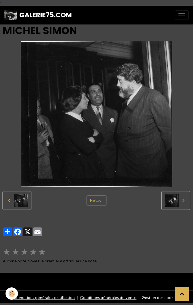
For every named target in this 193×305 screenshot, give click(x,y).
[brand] (38, 15)
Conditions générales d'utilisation (44, 297)
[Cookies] (12, 293)
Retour (96, 200)
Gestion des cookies (160, 297)
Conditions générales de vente (108, 297)
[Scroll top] (182, 294)
